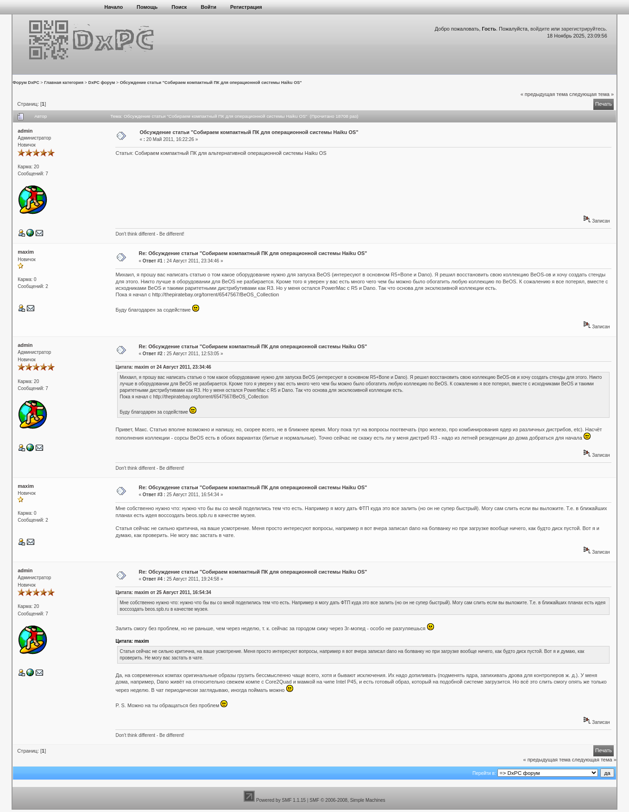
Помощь (147, 7)
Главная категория (63, 82)
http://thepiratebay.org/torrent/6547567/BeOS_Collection (215, 294)
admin (25, 131)
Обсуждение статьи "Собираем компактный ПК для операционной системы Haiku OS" (211, 82)
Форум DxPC (26, 82)
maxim (26, 252)
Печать (603, 104)
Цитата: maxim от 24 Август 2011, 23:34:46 (163, 367)
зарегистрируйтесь (583, 29)
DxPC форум (101, 82)
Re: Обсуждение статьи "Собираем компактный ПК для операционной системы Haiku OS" (253, 253)
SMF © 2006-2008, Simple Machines (347, 800)
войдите (540, 29)
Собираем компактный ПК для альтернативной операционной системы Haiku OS (231, 153)
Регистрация (246, 7)
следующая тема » (591, 94)
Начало (113, 7)
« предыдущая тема (544, 94)
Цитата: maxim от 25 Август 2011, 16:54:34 (163, 592)
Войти (208, 7)
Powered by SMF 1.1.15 (281, 800)
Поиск (179, 7)
